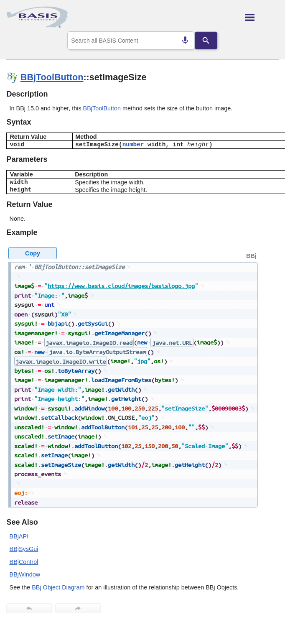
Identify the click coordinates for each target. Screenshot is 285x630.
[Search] (205, 40)
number (133, 144)
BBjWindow (25, 574)
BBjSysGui (24, 549)
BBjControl (24, 562)
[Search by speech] (185, 40)
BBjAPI (19, 536)
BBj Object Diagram (58, 587)
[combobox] (130, 40)
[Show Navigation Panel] (262, 17)
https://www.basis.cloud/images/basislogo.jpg (121, 285)
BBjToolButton (52, 77)
